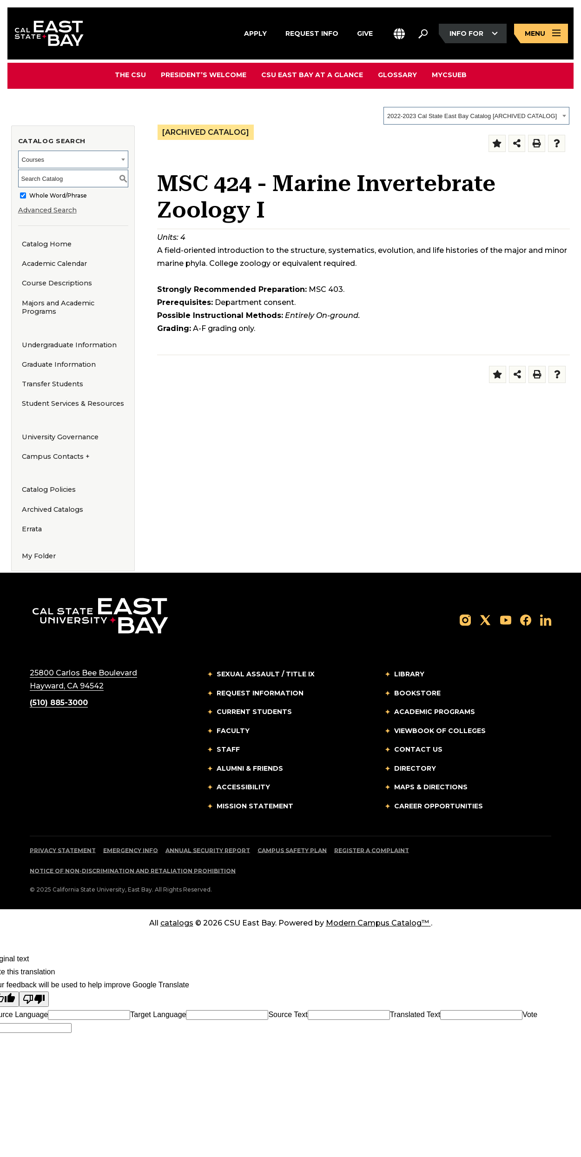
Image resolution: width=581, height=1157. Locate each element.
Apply (255, 32)
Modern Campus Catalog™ (378, 923)
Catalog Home (47, 244)
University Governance (60, 437)
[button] (399, 33)
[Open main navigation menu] (541, 34)
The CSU (130, 75)
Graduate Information (59, 364)
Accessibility (243, 787)
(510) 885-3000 (59, 702)
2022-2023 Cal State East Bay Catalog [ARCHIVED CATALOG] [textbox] (472, 115)
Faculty (233, 731)
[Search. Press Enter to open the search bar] (423, 33)
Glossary (397, 75)
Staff (228, 749)
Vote (529, 1014)
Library (409, 674)
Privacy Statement (63, 850)
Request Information (260, 693)
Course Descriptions (57, 283)
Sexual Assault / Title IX (266, 674)
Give (365, 32)
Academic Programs (434, 711)
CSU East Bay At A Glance (312, 75)
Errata (32, 529)
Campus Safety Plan (292, 850)
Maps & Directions (431, 787)
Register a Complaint (371, 850)
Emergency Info (130, 850)
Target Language (158, 1014)
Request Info (311, 32)
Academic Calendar (54, 263)
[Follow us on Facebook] (525, 619)
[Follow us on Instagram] (465, 619)
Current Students (254, 711)
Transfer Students (52, 384)
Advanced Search (47, 210)
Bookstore (417, 693)
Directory (415, 768)
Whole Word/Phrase (58, 195)
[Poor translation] (34, 999)
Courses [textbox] (33, 159)
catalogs (176, 923)
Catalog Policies (49, 489)
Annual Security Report (207, 850)
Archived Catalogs (52, 509)
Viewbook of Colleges (440, 731)
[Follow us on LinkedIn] (545, 619)
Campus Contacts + (56, 456)
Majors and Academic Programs (58, 307)
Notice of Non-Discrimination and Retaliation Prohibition (133, 870)
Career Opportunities (438, 806)
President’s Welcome (203, 75)
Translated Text (415, 1014)
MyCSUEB (449, 74)
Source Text (287, 1014)
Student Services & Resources (73, 403)
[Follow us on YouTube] (505, 619)
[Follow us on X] (485, 619)
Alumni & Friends (250, 768)
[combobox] (476, 116)
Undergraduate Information (69, 345)
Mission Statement (255, 806)
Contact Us (418, 749)
